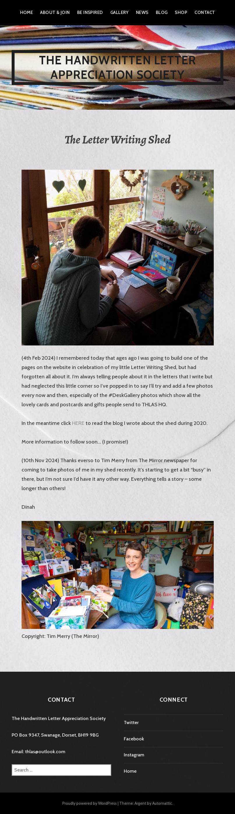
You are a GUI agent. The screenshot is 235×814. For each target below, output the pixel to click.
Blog (162, 12)
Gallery (119, 12)
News (142, 12)
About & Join (55, 12)
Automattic (162, 803)
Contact (205, 12)
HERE (78, 423)
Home (26, 12)
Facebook (134, 739)
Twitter (131, 722)
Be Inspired (90, 12)
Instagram (134, 755)
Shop (181, 12)
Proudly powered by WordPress (89, 803)
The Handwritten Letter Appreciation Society (117, 67)
